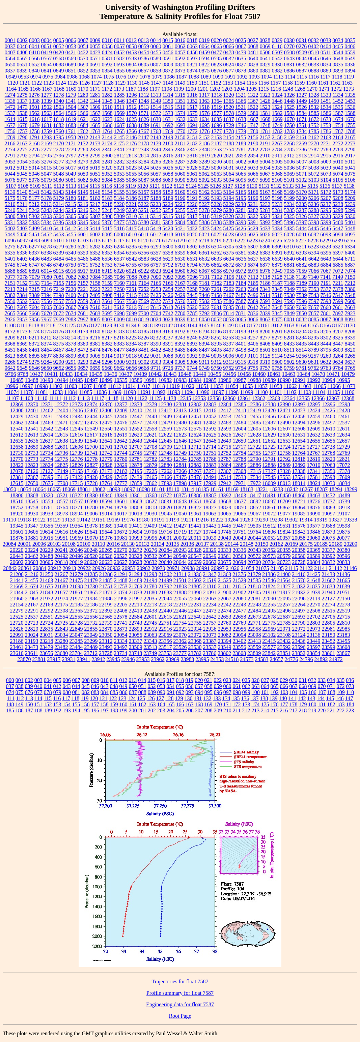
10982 (165, 380)
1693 (180, 125)
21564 (284, 580)
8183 (119, 331)
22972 (299, 629)
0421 (70, 52)
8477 (119, 350)
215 (274, 710)
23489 (91, 647)
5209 (350, 198)
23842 (269, 653)
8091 (350, 319)
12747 (150, 453)
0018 (192, 40)
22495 (269, 611)
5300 (10, 216)
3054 (22, 162)
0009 (95, 40)
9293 (83, 362)
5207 (326, 198)
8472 (83, 350)
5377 (119, 222)
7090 (155, 277)
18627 (150, 501)
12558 (150, 428)
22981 (328, 629)
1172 (107, 89)
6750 (70, 265)
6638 (265, 259)
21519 (210, 580)
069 (312, 686)
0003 (34, 40)
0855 (119, 70)
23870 (24, 659)
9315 (240, 362)
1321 (241, 95)
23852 (298, 653)
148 (10, 704)
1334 (338, 95)
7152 (22, 283)
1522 (252, 107)
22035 (150, 598)
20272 (135, 550)
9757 (264, 368)
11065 (319, 386)
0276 (301, 46)
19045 (165, 513)
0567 (46, 58)
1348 (143, 101)
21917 (284, 592)
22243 (239, 604)
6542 (131, 259)
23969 (172, 659)
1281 (95, 95)
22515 (328, 611)
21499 (165, 580)
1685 (95, 125)
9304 (168, 362)
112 (20, 698)
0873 (180, 70)
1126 (84, 83)
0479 (241, 52)
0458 (192, 52)
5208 (338, 198)
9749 (204, 368)
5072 (313, 174)
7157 (83, 283)
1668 (265, 119)
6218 (203, 240)
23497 (121, 647)
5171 (313, 192)
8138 (143, 325)
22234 (210, 604)
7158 (95, 283)
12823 (31, 465)
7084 (95, 277)
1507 (83, 107)
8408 (265, 344)
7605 (46, 307)
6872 (228, 265)
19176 (128, 520)
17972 (254, 483)
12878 (135, 465)
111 (11, 698)
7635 (228, 307)
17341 (314, 471)
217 (293, 710)
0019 (204, 40)
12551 (121, 428)
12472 (76, 422)
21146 (350, 568)
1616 (34, 119)
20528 (135, 556)
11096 (202, 392)
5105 (338, 180)
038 (20, 686)
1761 (70, 131)
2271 (326, 143)
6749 (58, 265)
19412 (165, 526)
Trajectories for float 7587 (180, 981)
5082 (83, 180)
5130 (252, 186)
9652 (58, 368)
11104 (319, 392)
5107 (10, 186)
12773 (31, 459)
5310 (131, 216)
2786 (301, 149)
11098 (232, 392)
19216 (202, 520)
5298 (338, 210)
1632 (180, 119)
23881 (39, 659)
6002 (95, 234)
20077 (343, 538)
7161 (131, 283)
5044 (10, 174)
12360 (229, 398)
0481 (253, 52)
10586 (135, 380)
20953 (129, 568)
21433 (328, 574)
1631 (168, 119)
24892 (321, 659)
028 (274, 680)
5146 (95, 192)
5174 (350, 192)
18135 (202, 489)
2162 (313, 137)
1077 (133, 77)
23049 (91, 635)
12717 (239, 447)
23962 (158, 659)
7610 (95, 307)
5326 (301, 216)
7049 (277, 271)
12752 (224, 453)
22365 (76, 611)
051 (142, 686)
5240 (10, 210)
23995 (202, 659)
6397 (338, 253)
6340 (70, 253)
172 (237, 704)
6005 (107, 234)
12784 (180, 459)
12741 (91, 453)
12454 (239, 416)
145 (330, 698)
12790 (254, 459)
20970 (158, 568)
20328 (195, 550)
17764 (106, 483)
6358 (168, 253)
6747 (34, 265)
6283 (107, 246)
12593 (224, 428)
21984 (91, 598)
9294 (95, 362)
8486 (192, 350)
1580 (253, 113)
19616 (61, 532)
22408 (121, 611)
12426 (328, 410)
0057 (119, 46)
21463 (46, 580)
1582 (277, 113)
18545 (31, 501)
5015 (46, 168)
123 (122, 698)
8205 (313, 331)
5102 (301, 180)
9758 (277, 368)
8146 (216, 325)
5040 (338, 168)
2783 (265, 149)
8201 (277, 331)
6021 (204, 234)
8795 (325, 350)
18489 (343, 495)
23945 (113, 659)
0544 (337, 52)
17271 (210, 471)
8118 (34, 325)
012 (123, 680)
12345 (184, 398)
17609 (343, 477)
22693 (299, 617)
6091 (301, 234)
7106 (228, 277)
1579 (241, 113)
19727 (195, 532)
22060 (195, 598)
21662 (328, 580)
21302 (165, 574)
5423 (204, 228)
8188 (155, 331)
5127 (227, 186)
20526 (106, 556)
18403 (239, 495)
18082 (98, 489)
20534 (165, 556)
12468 (46, 422)
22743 (135, 623)
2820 (216, 155)
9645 (22, 368)
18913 (343, 507)
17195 (135, 471)
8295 (313, 337)
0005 (58, 40)
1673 (326, 119)
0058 (131, 46)
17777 (121, 483)
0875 (204, 70)
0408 (22, 52)
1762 (83, 131)
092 (180, 692)
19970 (91, 538)
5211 (22, 204)
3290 (216, 162)
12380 (165, 404)
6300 (168, 246)
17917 (195, 483)
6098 (34, 240)
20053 (269, 538)
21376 (239, 574)
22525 (17, 617)
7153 (34, 283)
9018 (131, 356)
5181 (83, 198)
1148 (168, 83)
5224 (167, 204)
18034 (343, 483)
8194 (204, 331)
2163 (326, 137)
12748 (165, 453)
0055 (95, 46)
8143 (179, 325)
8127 (94, 325)
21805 (195, 586)
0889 (326, 70)
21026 (233, 568)
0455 (155, 52)
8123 (58, 325)
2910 (265, 155)
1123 (48, 83)
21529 (239, 580)
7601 (10, 307)
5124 (191, 186)
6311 (301, 246)
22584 (135, 617)
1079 (157, 77)
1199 (178, 89)
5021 (119, 168)
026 (255, 680)
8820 (349, 350)
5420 (167, 228)
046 (95, 686)
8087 (326, 319)
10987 (239, 380)
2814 (143, 155)
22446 (180, 611)
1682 (58, 125)
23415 (269, 641)
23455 (343, 641)
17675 (46, 483)
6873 (241, 265)
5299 (350, 210)
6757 (155, 265)
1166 (35, 89)
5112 (59, 186)
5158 (155, 192)
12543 (61, 428)
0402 (313, 46)
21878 (135, 592)
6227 (301, 240)
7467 (228, 295)
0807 (155, 64)
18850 (239, 507)
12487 (269, 422)
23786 (209, 653)
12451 (195, 416)
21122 (306, 568)
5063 (216, 174)
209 (218, 710)
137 (255, 698)
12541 (31, 428)
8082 (301, 319)
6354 (119, 253)
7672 (58, 313)
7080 (46, 277)
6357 (155, 253)
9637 (349, 362)
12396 (328, 404)
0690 (83, 64)
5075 (350, 174)
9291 (70, 362)
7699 (131, 313)
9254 (289, 356)
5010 (338, 162)
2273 (350, 143)
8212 (46, 337)
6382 (253, 253)
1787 (338, 131)
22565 (106, 617)
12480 (180, 422)
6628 (155, 259)
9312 (216, 362)
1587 (338, 113)
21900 (224, 592)
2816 (168, 155)
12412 (165, 410)
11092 (158, 392)
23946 (128, 659)
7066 (313, 271)
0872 (168, 70)
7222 (95, 289)
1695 (204, 125)
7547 (338, 295)
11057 (260, 386)
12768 (328, 453)
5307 (95, 216)
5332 (22, 222)
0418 (34, 52)
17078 (17, 471)
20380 (343, 550)
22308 (61, 611)
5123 (179, 186)
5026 (168, 168)
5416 (119, 228)
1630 (155, 119)
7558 (70, 301)
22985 (343, 629)
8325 (337, 337)
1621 (83, 119)
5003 (253, 162)
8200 (265, 331)
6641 (301, 259)
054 (171, 686)
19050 (180, 513)
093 (190, 692)
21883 (165, 592)
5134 (300, 186)
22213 (150, 604)
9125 (265, 356)
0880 (253, 70)
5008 (313, 162)
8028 (168, 319)
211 (237, 710)
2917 (349, 155)
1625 (131, 119)
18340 (106, 495)
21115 (291, 568)
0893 (338, 70)
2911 (277, 155)
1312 (143, 95)
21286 (106, 574)
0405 (337, 46)
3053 (10, 162)
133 (217, 698)
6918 (95, 271)
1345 (107, 101)
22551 (46, 617)
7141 (325, 277)
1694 (192, 125)
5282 (253, 210)
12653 (284, 441)
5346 (95, 222)
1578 (228, 113)
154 (67, 704)
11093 (173, 392)
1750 (289, 125)
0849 (58, 70)
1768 (155, 131)
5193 (216, 198)
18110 (172, 489)
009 (95, 680)
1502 (46, 107)
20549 (210, 556)
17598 (328, 477)
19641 (91, 532)
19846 (314, 532)
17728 (91, 483)
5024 (143, 168)
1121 (25, 83)
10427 (36, 374)
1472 (10, 107)
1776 (204, 131)
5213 (46, 204)
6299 (155, 246)
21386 (269, 574)
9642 (10, 368)
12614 (46, 435)
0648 (338, 58)
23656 (46, 653)
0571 (95, 58)
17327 (269, 471)
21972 (46, 598)
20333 (224, 550)
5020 (107, 168)
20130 (128, 544)
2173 (95, 143)
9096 (228, 356)
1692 (168, 125)
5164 (228, 192)
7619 (179, 307)
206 (190, 710)
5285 (289, 210)
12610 (328, 428)
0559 (349, 52)
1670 (289, 119)
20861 (25, 568)
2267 (277, 143)
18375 (180, 495)
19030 (150, 513)
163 (152, 704)
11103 (304, 392)
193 (67, 710)
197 (105, 710)
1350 (168, 101)
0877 (228, 70)
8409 (277, 344)
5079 (46, 180)
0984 (60, 77)
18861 (269, 507)
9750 (216, 368)
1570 (131, 113)
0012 (131, 40)
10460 (259, 374)
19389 (106, 526)
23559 (254, 647)
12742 (106, 453)
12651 (254, 441)
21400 (283, 574)
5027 (180, 168)
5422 (192, 228)
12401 (31, 410)
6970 (228, 271)
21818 (254, 586)
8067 (265, 319)
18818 (150, 507)
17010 (314, 465)
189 (48, 710)
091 (171, 692)
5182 (95, 198)
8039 (180, 319)
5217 (94, 204)
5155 (119, 192)
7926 (10, 319)
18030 (328, 483)
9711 (155, 368)
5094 (228, 180)
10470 (318, 374)
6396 (326, 253)
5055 (131, 174)
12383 (210, 404)
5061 (192, 174)
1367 (253, 101)
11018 (158, 386)
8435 (301, 344)
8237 (167, 337)
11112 (69, 398)
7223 (107, 289)
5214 (58, 204)
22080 (239, 598)
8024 (155, 319)
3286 (168, 162)
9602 (289, 362)
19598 (343, 526)
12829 (121, 465)
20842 (10, 568)
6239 (337, 240)
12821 (343, 459)
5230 (240, 204)
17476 (195, 477)
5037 (301, 168)
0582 (119, 58)
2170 (58, 143)
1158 (287, 83)
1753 (326, 125)
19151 (98, 520)
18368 (150, 495)
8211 (34, 337)
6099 (46, 240)
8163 (289, 325)
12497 (328, 422)
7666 (22, 313)
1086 (169, 77)
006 (67, 680)
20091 (24, 544)
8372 (34, 344)
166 (180, 704)
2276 (34, 149)
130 (189, 698)
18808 (135, 507)
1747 (253, 125)
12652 (269, 441)
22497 (299, 611)
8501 (265, 350)
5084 (107, 180)
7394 (46, 295)
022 (218, 680)
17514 (224, 477)
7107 (241, 277)
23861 (328, 653)
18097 (128, 489)
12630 (284, 435)
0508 (289, 52)
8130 (119, 325)
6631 (192, 259)
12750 (195, 453)
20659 (195, 562)
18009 (269, 483)
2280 (83, 149)
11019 (172, 386)
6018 (167, 234)
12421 (283, 410)
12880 (165, 465)
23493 (106, 647)
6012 (155, 234)
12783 (165, 459)
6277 (34, 246)
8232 (155, 337)
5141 (34, 192)
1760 (58, 131)
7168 (192, 283)
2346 (180, 149)
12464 (31, 422)
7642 (252, 307)
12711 (180, 447)
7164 (143, 283)
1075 (108, 77)
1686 (107, 125)
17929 (210, 483)
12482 (210, 422)
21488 (121, 580)
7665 (10, 313)
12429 (17, 416)
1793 (46, 137)
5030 (216, 168)
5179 (58, 198)
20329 (210, 550)
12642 (121, 441)
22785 (284, 623)
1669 (277, 119)
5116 (107, 186)
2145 (119, 137)
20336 (239, 550)
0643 (289, 58)
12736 (61, 453)
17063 (328, 465)
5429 (252, 228)
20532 (150, 556)
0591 (168, 58)
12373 (76, 404)
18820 (165, 507)
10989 (269, 380)
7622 (204, 307)
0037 (10, 46)
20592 (328, 556)
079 (57, 692)
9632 (325, 362)
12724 (283, 447)
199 (123, 710)
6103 (83, 240)
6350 (83, 253)
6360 (192, 253)
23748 (135, 653)
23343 (150, 641)
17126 (31, 471)
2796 (58, 155)
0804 (131, 64)
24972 (336, 659)
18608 (135, 501)
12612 (17, 435)
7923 (350, 313)
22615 (165, 617)
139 (274, 698)
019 (189, 680)
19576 (299, 526)
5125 (203, 186)
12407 (91, 410)
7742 (168, 313)
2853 (241, 155)
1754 (338, 125)
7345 (277, 289)
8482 (155, 350)
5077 (22, 180)
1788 (350, 131)
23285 (76, 641)
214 (265, 710)
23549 (224, 647)
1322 (253, 95)
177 (284, 704)
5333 (34, 222)
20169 (291, 544)
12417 (224, 410)
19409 (150, 526)
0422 (83, 52)
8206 (326, 331)
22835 (46, 629)
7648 (277, 307)
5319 (216, 216)
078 (48, 692)
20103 (54, 544)
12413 (180, 410)
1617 (46, 119)
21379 (254, 574)
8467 (58, 350)
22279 (17, 611)
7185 (253, 283)
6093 (325, 234)
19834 (284, 532)
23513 (150, 647)
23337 (135, 641)
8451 (10, 350)
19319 (321, 520)
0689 (70, 64)
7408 (107, 295)
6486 (83, 259)
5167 (265, 192)
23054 (121, 635)
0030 (289, 40)
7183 (228, 283)
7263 (241, 289)
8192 (180, 331)
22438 (150, 611)
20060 (313, 538)
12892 (299, 465)
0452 (119, 52)
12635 (17, 441)
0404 (325, 46)
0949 (11, 77)
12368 (347, 398)
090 (161, 692)
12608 (299, 428)
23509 (135, 647)
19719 (180, 532)
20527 (121, 556)
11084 (70, 392)
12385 (239, 404)
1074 (96, 77)
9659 (95, 368)
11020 (187, 386)
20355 (284, 550)
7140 (313, 277)
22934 (195, 629)
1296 (131, 95)
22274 (328, 604)
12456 (269, 416)
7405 (95, 295)
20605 (46, 562)
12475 (106, 422)
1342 (83, 101)
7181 (204, 283)
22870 (106, 629)
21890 (195, 592)
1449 (301, 101)
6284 (119, 246)
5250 (131, 210)
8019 (143, 319)
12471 (61, 422)
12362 (258, 398)
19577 (314, 526)
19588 (328, 526)
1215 (263, 89)
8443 (313, 344)
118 (75, 698)
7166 (168, 283)
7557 (58, 301)
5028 (192, 168)
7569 (143, 301)
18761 (46, 507)
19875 (343, 532)
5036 (289, 168)
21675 (46, 586)
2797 (70, 155)
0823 (216, 64)
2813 (131, 155)
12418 (239, 410)
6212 (191, 240)
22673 (254, 617)
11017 (143, 386)
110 (350, 692)
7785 (192, 313)
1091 (230, 77)
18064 (39, 489)
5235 (301, 204)
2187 (216, 143)
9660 (107, 368)
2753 (216, 149)
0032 (313, 40)
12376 (106, 404)
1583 (289, 113)
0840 (34, 70)
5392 (265, 222)
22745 (150, 623)
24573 (247, 659)
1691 (155, 125)
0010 (107, 40)
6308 (265, 246)
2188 (228, 143)
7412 (119, 295)
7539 (301, 295)
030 (293, 680)
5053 (119, 174)
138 (264, 698)
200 (133, 710)
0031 (301, 40)
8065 (241, 319)
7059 (301, 271)
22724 (46, 623)
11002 (55, 386)
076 (29, 692)
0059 (143, 46)
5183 (107, 198)
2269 (301, 143)
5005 (277, 162)
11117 (97, 398)
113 (29, 698)
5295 (326, 210)
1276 (34, 95)
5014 (34, 168)
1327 (301, 95)
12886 (254, 465)
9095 (216, 356)
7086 (119, 277)
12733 (31, 453)
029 (284, 680)
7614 (143, 307)
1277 (46, 95)
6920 (119, 271)
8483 (168, 350)
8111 (22, 325)
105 (303, 692)
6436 (34, 259)
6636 (241, 259)
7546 (326, 295)
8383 (119, 344)
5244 (58, 210)
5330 (349, 216)
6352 (95, 253)
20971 (173, 568)
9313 (228, 362)
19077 (284, 513)
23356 (165, 641)
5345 (83, 222)
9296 (107, 362)
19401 (135, 526)
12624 (195, 435)
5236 (313, 204)
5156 (131, 192)
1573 (168, 113)
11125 (155, 398)
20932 (114, 568)
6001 (83, 234)
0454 (143, 52)
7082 (70, 277)
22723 (31, 623)
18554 (46, 501)
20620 (91, 562)
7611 (107, 307)
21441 (17, 580)
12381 (180, 404)
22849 (76, 629)
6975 (253, 271)
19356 (46, 526)
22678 (269, 617)
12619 (121, 435)
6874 (253, 265)
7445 (192, 295)
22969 (269, 629)
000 (10, 680)
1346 (119, 101)
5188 (155, 198)
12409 (121, 410)
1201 (202, 89)
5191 (192, 198)
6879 (277, 265)
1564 (58, 113)
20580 (299, 556)
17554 (299, 477)
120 (94, 698)
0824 (228, 64)
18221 (261, 489)
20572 (254, 556)
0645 (313, 58)
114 (38, 698)
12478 (150, 422)
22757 (210, 623)
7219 (58, 289)
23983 (187, 659)
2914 (313, 155)
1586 (326, 113)
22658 (239, 617)
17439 (135, 477)
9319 (264, 362)
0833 (313, 64)
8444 (326, 344)
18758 (31, 507)
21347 (209, 574)
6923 (155, 271)
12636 (31, 441)
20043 (239, 538)
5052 (107, 174)
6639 (277, 259)
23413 (254, 641)
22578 (121, 617)
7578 (192, 301)
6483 (46, 259)
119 (84, 698)
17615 (17, 483)
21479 (91, 580)
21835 (313, 586)
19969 (76, 538)
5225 (179, 204)
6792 (168, 265)
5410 (46, 228)
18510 (17, 501)
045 (86, 686)
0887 (301, 70)
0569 (70, 58)
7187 (277, 283)
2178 (143, 143)
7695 (107, 313)
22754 (180, 623)
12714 (209, 447)
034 (331, 680)
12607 (284, 428)
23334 (121, 641)
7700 (143, 313)
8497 (228, 350)
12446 (121, 416)
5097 (253, 180)
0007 (83, 40)
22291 (31, 611)
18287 (321, 489)
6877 (265, 265)
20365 (314, 550)
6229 (325, 240)
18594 (106, 501)
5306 (83, 216)
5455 (70, 234)
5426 (240, 228)
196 (95, 710)
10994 (328, 380)
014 (142, 680)
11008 (99, 386)
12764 (299, 453)
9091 (180, 356)
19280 (246, 520)
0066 (228, 46)
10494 (61, 380)
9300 (119, 362)
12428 (343, 410)
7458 (216, 295)
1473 (22, 107)
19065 (224, 513)
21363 (224, 574)
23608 (343, 647)
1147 (156, 83)
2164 (338, 137)
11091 (143, 392)
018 (180, 680)
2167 (22, 143)
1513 (143, 107)
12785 (195, 459)
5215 (70, 204)
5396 (289, 222)
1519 (216, 107)
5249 (119, 210)
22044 (165, 598)
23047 (76, 635)
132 (207, 698)
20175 (306, 544)
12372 (61, 404)
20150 (261, 544)
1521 (240, 107)
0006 (70, 40)
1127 (96, 83)
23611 (31, 653)
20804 (314, 562)
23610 (17, 653)
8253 (228, 337)
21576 (299, 580)
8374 (46, 344)
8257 (252, 337)
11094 (188, 392)
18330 (91, 495)
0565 (22, 58)
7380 (350, 289)
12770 (17, 459)
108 (331, 692)
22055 (180, 598)
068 (303, 686)
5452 (46, 234)
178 (293, 704)
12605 (254, 428)
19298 (276, 520)
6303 (204, 246)
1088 (193, 77)
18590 (91, 501)
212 (246, 710)
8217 (107, 337)
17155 (76, 471)
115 (48, 698)
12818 (299, 459)
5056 (143, 174)
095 (208, 692)
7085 (107, 277)
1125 (72, 83)
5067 (265, 174)
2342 (131, 149)
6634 (228, 259)
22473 (210, 611)
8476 (107, 350)
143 (311, 698)
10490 (46, 380)
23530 (195, 647)
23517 (165, 647)
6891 (34, 271)
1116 (313, 77)
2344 (155, 149)
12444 (91, 416)
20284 (165, 550)
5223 (155, 204)
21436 (343, 574)
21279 (76, 574)
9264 (338, 356)
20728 (299, 562)
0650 (10, 64)
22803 (314, 623)
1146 (144, 83)
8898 (58, 356)
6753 (107, 265)
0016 (179, 40)
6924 (168, 271)
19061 (195, 513)
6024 (240, 234)
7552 (22, 301)
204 (171, 710)
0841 (46, 70)
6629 (168, 259)
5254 (168, 210)
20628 (135, 562)
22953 (224, 629)
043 (67, 686)
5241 (22, 210)
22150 (343, 598)
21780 (150, 586)
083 (95, 692)
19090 (314, 513)
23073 (210, 635)
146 (340, 698)
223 (350, 710)
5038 (313, 168)
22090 (269, 598)
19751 (239, 532)
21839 (343, 586)
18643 (180, 501)
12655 (314, 441)
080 (67, 692)
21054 (247, 568)
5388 (216, 222)
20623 (106, 562)
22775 (269, 623)
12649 (224, 441)
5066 (253, 174)
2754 (228, 149)
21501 (180, 580)
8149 (228, 325)
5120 (142, 186)
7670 (46, 313)
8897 (46, 356)
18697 (269, 501)
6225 (276, 240)
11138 (169, 398)
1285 (119, 95)
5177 (34, 198)
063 (256, 686)
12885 (239, 465)
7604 (34, 307)
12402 (46, 410)
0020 (216, 40)
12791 (269, 459)
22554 (61, 617)
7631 (216, 307)
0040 (22, 46)
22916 (165, 629)
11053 (216, 386)
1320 (228, 95)
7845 (277, 313)
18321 (61, 495)
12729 (343, 447)
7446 (204, 295)
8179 (83, 331)
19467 (239, 526)
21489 (135, 580)
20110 (98, 544)
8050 (204, 319)
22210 (135, 604)
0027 (252, 40)
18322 (76, 495)
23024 (31, 635)
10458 (244, 374)
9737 (179, 368)
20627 (121, 562)
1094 (266, 77)
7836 (253, 313)
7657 (313, 307)
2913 (301, 155)
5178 (46, 198)
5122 (167, 186)
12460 (328, 416)
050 (133, 686)
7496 (253, 295)
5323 (264, 216)
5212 (34, 204)
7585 (216, 301)
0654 (46, 64)
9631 (313, 362)
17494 (210, 477)
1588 (350, 113)
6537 (119, 259)
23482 (61, 647)
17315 (254, 471)
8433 (289, 344)
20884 (40, 568)
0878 (241, 70)
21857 (61, 592)
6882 (301, 265)
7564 (107, 301)
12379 (150, 404)
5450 (22, 234)
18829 (224, 507)
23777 (180, 653)
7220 (70, 289)
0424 (107, 52)
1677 (10, 125)
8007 (107, 319)
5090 (180, 180)
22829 (31, 629)
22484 (254, 611)
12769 (343, 453)
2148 (155, 137)
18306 (17, 495)
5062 (204, 174)
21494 (150, 580)
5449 (10, 234)
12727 (313, 447)
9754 (240, 368)
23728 (105, 653)
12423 (298, 410)
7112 (253, 277)
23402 (239, 641)
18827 (210, 507)
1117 (325, 77)
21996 (121, 598)
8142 (167, 325)
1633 (192, 119)
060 (227, 686)
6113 (95, 240)
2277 (46, 149)
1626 (143, 119)
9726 (167, 368)
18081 (83, 489)
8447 (338, 344)
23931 (69, 659)
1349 (155, 101)
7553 (34, 301)
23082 (224, 635)
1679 (34, 125)
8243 (179, 337)
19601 (17, 532)
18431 (269, 495)
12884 (224, 465)
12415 (194, 410)
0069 (265, 46)
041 (48, 686)
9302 (143, 362)
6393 (301, 253)
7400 (70, 295)
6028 (289, 234)
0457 (180, 52)
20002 (180, 538)
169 (208, 704)
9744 (192, 368)
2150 (180, 137)
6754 (119, 265)
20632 (150, 562)
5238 (337, 204)
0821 (192, 64)
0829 (265, 64)
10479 (348, 374)
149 (20, 704)
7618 (167, 307)
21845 (31, 592)
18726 (314, 501)
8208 (350, 331)
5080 (58, 180)
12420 (269, 410)
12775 (61, 459)
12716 (224, 447)
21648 (314, 580)
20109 (83, 544)
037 (10, 686)
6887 (350, 265)
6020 (192, 234)
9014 (107, 356)
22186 (91, 604)
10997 (26, 386)
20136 (187, 544)
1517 (192, 107)
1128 (108, 83)
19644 (106, 532)
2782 (253, 149)
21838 (328, 586)
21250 (46, 574)
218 (303, 710)
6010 (131, 234)
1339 (46, 101)
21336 (194, 574)
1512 (131, 107)
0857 (143, 70)
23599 (328, 647)
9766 (10, 374)
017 (170, 680)
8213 (58, 337)
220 (321, 710)
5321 (240, 216)
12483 (224, 422)
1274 (10, 95)
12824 (46, 465)
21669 (17, 586)
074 (10, 692)
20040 (224, 538)
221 (331, 710)
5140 (22, 192)
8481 (143, 350)
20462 (31, 556)
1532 (313, 107)
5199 (289, 198)
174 (256, 704)
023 (227, 680)
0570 (83, 58)
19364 (76, 526)
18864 (299, 507)
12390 (284, 404)
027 (265, 680)
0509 (301, 52)
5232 (264, 204)
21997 (135, 598)
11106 (347, 392)
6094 (337, 234)
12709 (165, 447)
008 (86, 680)
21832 (298, 586)
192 (57, 710)
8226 (143, 337)
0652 (34, 64)
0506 (265, 52)
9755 (252, 368)
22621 (180, 617)
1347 (131, 101)
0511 (326, 52)
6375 (228, 253)
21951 (343, 592)
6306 (241, 246)
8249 (204, 337)
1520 (228, 107)
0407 (10, 52)
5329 (337, 216)
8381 (95, 344)
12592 (210, 428)
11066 (333, 386)
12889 (284, 465)
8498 (241, 350)
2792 (22, 155)
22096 (299, 598)
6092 (313, 234)
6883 (313, 265)
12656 (328, 441)
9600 (277, 362)
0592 (180, 58)
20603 (31, 562)
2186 (204, 143)
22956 (239, 629)
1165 (23, 89)
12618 (106, 435)
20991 (203, 568)
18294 (335, 489)
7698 (119, 313)
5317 (192, 216)
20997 (218, 568)
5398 (313, 222)
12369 (17, 404)
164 (161, 704)
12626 (224, 435)
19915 (46, 538)
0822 (204, 64)
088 (142, 692)
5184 (119, 198)
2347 (192, 149)
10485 (17, 380)
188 (38, 710)
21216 (31, 574)
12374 (91, 404)
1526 (301, 107)
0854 (107, 70)
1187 (131, 89)
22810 (343, 623)
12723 (269, 447)
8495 (216, 350)
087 (133, 692)
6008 (119, 234)
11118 (112, 398)
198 (114, 710)
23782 (194, 653)
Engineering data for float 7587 (180, 1004)
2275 (22, 149)
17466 (165, 477)
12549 (91, 428)
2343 (143, 149)
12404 (61, 410)
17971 (239, 483)
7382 (10, 295)
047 (105, 686)
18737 (328, 501)
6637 (253, 259)
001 (20, 680)
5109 (35, 186)
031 (303, 680)
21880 (150, 592)
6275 (10, 246)
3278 (70, 162)
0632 (228, 58)
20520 (91, 556)
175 (265, 704)
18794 (106, 507)
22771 (254, 623)
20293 (180, 550)
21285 (91, 574)
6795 (204, 265)
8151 (240, 325)
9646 (34, 368)
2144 (107, 137)
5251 (143, 210)
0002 (22, 40)
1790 (22, 137)
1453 (350, 101)
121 (104, 698)
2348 (204, 149)
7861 (326, 313)
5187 (143, 198)
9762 (313, 368)
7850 (301, 313)
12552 (135, 428)
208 (208, 710)
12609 (314, 428)
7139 (301, 277)
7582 (204, 301)
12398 (343, 404)
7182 (216, 283)
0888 (313, 70)
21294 (135, 574)
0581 (107, 58)
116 (57, 698)
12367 (332, 398)
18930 (31, 513)
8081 (289, 319)
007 (76, 680)
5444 (301, 228)
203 (161, 710)
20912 (54, 568)
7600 (350, 301)
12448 (150, 416)
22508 (314, 611)
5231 (252, 204)
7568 (131, 301)
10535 (121, 380)
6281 (83, 246)
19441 (195, 526)
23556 (239, 647)
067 (293, 686)
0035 (349, 40)
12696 (76, 447)
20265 (106, 550)
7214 (22, 289)
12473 (91, 422)
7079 (34, 277)
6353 (107, 253)
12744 (121, 453)
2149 (168, 137)
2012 (83, 137)
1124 (60, 83)
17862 (150, 483)
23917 (54, 659)
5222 (143, 204)
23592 (284, 647)
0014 (155, 40)
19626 (76, 532)
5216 (82, 204)
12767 (314, 453)
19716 (165, 532)
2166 (10, 143)
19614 (46, 532)
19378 (91, 526)
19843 (299, 532)
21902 (239, 592)
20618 (61, 562)
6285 (131, 246)
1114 (290, 77)
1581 (265, 113)
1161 (323, 83)
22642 (210, 617)
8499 (253, 350)
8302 (325, 337)
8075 (277, 319)
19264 (232, 520)
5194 (228, 198)
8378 (70, 344)
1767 (143, 131)
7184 (241, 283)
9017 (119, 356)
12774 (46, 459)
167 (190, 704)
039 (29, 686)
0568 (58, 58)
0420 (58, 52)
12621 (150, 435)
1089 (205, 77)
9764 (337, 368)
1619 (70, 119)
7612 (119, 307)
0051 (46, 46)
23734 (120, 653)
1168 (59, 89)
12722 (254, 447)
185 (10, 710)
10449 (199, 374)
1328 (313, 95)
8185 (143, 331)
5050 (83, 174)
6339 (58, 253)
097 (227, 692)
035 (340, 680)
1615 (22, 119)
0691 (95, 64)
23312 (106, 641)
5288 (313, 210)
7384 (22, 295)
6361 (204, 253)
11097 (217, 392)
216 (284, 710)
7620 (192, 307)
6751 (83, 265)
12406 (76, 410)
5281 (241, 210)
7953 (22, 319)
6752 (95, 265)
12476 (121, 422)
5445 (313, 228)
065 (275, 686)
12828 (106, 465)
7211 (338, 283)
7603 (22, 307)
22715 (343, 617)
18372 (165, 495)
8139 (155, 325)
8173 (22, 331)
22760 (224, 623)
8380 (83, 344)
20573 (269, 556)
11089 (114, 392)
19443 (210, 526)
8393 (192, 344)
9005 (95, 356)
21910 (269, 592)
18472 (328, 495)
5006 (289, 162)
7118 (265, 277)
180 (312, 704)
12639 (76, 441)
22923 (180, 629)
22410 (135, 611)
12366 (318, 398)
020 (199, 680)
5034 (265, 168)
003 (38, 680)
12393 (299, 404)
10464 (303, 374)
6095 (349, 234)
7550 (10, 301)
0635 (241, 58)
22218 (165, 604)
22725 (61, 623)
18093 (113, 489)
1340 (58, 101)
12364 (288, 398)
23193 (31, 641)
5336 (58, 222)
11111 (55, 398)
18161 (217, 489)
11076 (26, 392)
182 (331, 704)
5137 (337, 186)
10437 (125, 374)
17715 (76, 483)
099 (246, 692)
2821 (228, 155)
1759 (46, 131)
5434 (277, 228)
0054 (83, 46)
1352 (192, 101)
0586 (143, 58)
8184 (131, 331)
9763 (325, 368)
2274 (10, 149)
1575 (192, 113)
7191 (326, 283)
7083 (83, 277)
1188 (142, 89)
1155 (251, 83)
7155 (58, 283)
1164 (11, 89)
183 (341, 704)
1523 (264, 107)
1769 (168, 131)
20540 (180, 556)
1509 (95, 107)
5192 (204, 198)
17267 (195, 471)
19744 (210, 532)
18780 (91, 507)
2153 (216, 137)
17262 (165, 471)
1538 (22, 113)
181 (322, 704)
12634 (343, 435)
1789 (10, 137)
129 (179, 698)
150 (29, 704)
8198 (241, 331)
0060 (155, 46)
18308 (31, 495)
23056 (135, 635)
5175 (10, 198)
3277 (58, 162)
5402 (10, 228)
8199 (253, 331)
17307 (224, 471)
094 (199, 692)
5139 (10, 192)
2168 (34, 143)
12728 (328, 447)
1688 (131, 125)
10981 (150, 380)
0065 (216, 46)
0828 (253, 64)
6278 (46, 246)
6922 (143, 271)
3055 (34, 162)
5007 (301, 162)
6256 (349, 240)
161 (133, 704)
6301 (180, 246)
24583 (262, 659)
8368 (10, 344)
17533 (239, 477)
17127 (46, 471)
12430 (31, 416)
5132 (276, 186)
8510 (277, 350)
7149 (337, 277)
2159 (289, 137)
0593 (192, 58)
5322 (252, 216)
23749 (150, 653)
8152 (252, 325)
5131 (264, 186)
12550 (106, 428)
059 (218, 686)
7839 (265, 313)
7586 (228, 301)
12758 (284, 453)
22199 (106, 604)
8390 (155, 344)
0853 (95, 70)
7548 (350, 295)
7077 (10, 277)
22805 (328, 623)
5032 (241, 168)
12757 (269, 453)
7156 (70, 283)
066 (284, 686)
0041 (34, 46)
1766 (131, 131)
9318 (252, 362)
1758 (34, 131)
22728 (76, 623)
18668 (224, 501)
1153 (227, 83)
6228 (313, 240)
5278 (204, 210)
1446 (277, 101)
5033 (253, 168)
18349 (121, 495)
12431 (46, 416)
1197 (154, 89)
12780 (121, 459)
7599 (338, 301)
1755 (350, 125)
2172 (83, 143)
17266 (180, 471)
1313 (155, 95)
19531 (284, 526)
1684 (83, 125)
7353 (313, 289)
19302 (291, 520)
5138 (349, 186)
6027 (277, 234)
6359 (180, 253)
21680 (61, 586)
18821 (180, 507)
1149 (180, 83)
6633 (216, 259)
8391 (168, 344)
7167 (180, 283)
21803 (180, 586)
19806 (269, 532)
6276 (22, 246)
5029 (204, 168)
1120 (12, 83)
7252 (143, 289)
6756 (143, 265)
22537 (31, 617)
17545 (269, 477)
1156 (263, 83)
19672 (121, 532)
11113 (83, 398)
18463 (314, 495)
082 (86, 692)
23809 (254, 653)
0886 (289, 70)
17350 (328, 471)
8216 (94, 337)
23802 (224, 653)
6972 (241, 271)
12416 (209, 410)
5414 (94, 228)
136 (245, 698)
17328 (284, 471)
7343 (265, 289)
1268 (300, 89)
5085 (119, 180)
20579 (284, 556)
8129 (107, 325)
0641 (265, 58)
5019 (95, 168)
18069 (69, 489)
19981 (121, 538)
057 (199, 686)
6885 (338, 265)
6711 (350, 259)
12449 (165, 416)
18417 (254, 495)
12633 (328, 435)
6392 (289, 253)
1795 (58, 137)
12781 (135, 459)
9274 (22, 362)
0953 (23, 77)
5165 (241, 192)
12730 (17, 453)
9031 (155, 356)
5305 (70, 216)
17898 (180, 483)
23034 (61, 635)
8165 (313, 325)
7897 (338, 313)
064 (265, 686)
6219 (216, 240)
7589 (253, 301)
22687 (284, 617)
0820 (180, 64)
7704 (155, 313)
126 (151, 698)
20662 (210, 562)
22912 (150, 629)
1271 (324, 89)
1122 (36, 83)
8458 (22, 350)
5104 (326, 180)
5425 (228, 228)
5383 (168, 222)
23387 (210, 641)
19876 (17, 538)
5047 (46, 174)
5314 (155, 216)
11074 (12, 392)
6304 (216, 246)
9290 (58, 362)
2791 (10, 155)
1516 (179, 107)
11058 (275, 386)
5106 (350, 180)
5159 (168, 192)
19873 (328, 532)
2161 (301, 137)
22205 (121, 604)
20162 (276, 544)
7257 (180, 289)
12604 (239, 428)
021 (208, 680)
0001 (10, 40)
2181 (180, 143)
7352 (301, 289)
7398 (58, 295)
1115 (302, 77)
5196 (253, 198)
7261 (216, 289)
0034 (337, 40)
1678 (22, 125)
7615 (155, 307)
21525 (224, 580)
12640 (91, 441)
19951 (61, 538)
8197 (228, 331)
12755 (254, 453)
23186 (17, 641)
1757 (22, 131)
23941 (83, 659)
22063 (210, 598)
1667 (253, 119)
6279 (58, 246)
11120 (126, 398)
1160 (311, 83)
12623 (180, 435)
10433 (66, 374)
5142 (46, 192)
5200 (301, 198)
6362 (216, 253)
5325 (289, 216)
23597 (314, 647)
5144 (70, 192)
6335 (10, 253)
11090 (129, 392)
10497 (91, 380)
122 (113, 698)
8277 (264, 337)
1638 (241, 119)
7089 (143, 277)
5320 (228, 216)
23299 (91, 641)
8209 (10, 337)
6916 (70, 271)
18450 (284, 495)
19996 (150, 538)
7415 (131, 295)
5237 (325, 204)
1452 (338, 101)
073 (350, 686)
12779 (106, 459)
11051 (202, 386)
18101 (158, 489)
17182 (121, 471)
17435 (121, 477)
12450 (180, 416)
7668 (34, 313)
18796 (121, 507)
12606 (269, 428)
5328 (325, 216)
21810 (210, 586)
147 (349, 698)
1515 (167, 107)
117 (66, 698)
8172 (10, 331)
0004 (46, 40)
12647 (195, 441)
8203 (289, 331)
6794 (192, 265)
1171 (95, 89)
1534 (325, 107)
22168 (46, 604)
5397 (301, 222)
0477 (216, 52)
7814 (228, 313)
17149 (61, 471)
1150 (192, 83)
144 (321, 698)
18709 (284, 501)
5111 (47, 186)
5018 (83, 168)
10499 (106, 380)
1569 (119, 113)
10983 (180, 380)
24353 (217, 659)
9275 (34, 362)
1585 (313, 113)
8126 (82, 325)
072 (341, 686)
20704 (269, 562)
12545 (76, 428)
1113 (278, 77)
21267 (61, 574)
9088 (168, 356)
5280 (228, 210)
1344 (95, 101)
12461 (343, 416)
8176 (58, 331)
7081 (58, 277)
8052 (216, 319)
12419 (254, 410)
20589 (314, 556)
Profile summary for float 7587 (180, 993)
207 (199, 710)
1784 (301, 131)
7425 (155, 295)
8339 (349, 337)
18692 (254, 501)
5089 (168, 180)
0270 (289, 46)
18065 (54, 489)
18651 (195, 501)
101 (265, 692)
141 (292, 698)
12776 (76, 459)
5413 (82, 228)
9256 (301, 356)
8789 (313, 350)
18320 (46, 495)
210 (227, 710)
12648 (210, 441)
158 (105, 704)
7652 (301, 307)
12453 (224, 416)
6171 (155, 240)
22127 (328, 598)
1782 (277, 131)
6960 (180, 271)
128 (170, 698)
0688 (58, 64)
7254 (168, 289)
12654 (299, 441)
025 (246, 680)
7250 (119, 289)
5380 (143, 222)
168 (199, 704)
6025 (252, 234)
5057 (155, 174)
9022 (143, 356)
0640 (253, 58)
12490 (284, 422)
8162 (277, 325)
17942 (224, 483)
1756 (10, 131)
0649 (350, 58)
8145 (204, 325)
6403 (22, 259)
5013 (22, 168)
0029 (277, 40)
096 (218, 692)
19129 (53, 520)
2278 (58, 149)
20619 (76, 562)
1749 (277, 125)
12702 (121, 447)
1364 (216, 101)
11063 (304, 386)
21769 (135, 586)
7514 (265, 295)
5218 (107, 204)
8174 (34, 331)
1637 (228, 119)
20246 (76, 550)
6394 (313, 253)
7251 (131, 289)
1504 (70, 107)
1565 (70, 113)
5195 (241, 198)
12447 (135, 416)
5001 (228, 162)
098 (237, 692)
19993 (135, 538)
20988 (188, 568)
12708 (150, 447)
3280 (95, 162)
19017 (121, 513)
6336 (22, 253)
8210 (22, 337)
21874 (121, 592)
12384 (224, 404)
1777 (216, 131)
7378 (338, 289)
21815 (239, 586)
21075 (262, 568)
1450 (313, 101)
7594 (277, 301)
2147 (143, 137)
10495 (76, 380)
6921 (131, 271)
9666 (131, 368)
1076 (120, 77)
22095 (284, 598)
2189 (241, 143)
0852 (83, 70)
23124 (299, 635)
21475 (76, 580)
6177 (167, 240)
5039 (326, 168)
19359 (61, 526)
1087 (181, 77)
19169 (113, 520)
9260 (326, 356)
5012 (10, 168)
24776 (291, 659)
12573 (180, 428)
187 (29, 710)
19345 (17, 526)
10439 (140, 374)
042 (57, 686)
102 (275, 692)
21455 (31, 580)
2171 (70, 143)
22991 (17, 635)
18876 (314, 507)
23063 (150, 635)
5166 (253, 192)
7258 (192, 289)
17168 (91, 471)
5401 (350, 222)
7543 (313, 295)
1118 (337, 77)
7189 (301, 283)
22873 (121, 629)
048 (114, 686)
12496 (314, 422)
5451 (34, 234)
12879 (150, 465)
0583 (131, 58)
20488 (46, 556)
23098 (254, 635)
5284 (277, 210)
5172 (326, 192)
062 (246, 686)
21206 (17, 574)
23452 (328, 641)
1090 (218, 77)
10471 (333, 374)
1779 (241, 131)
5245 (70, 210)
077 (38, 692)
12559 (165, 428)
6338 (46, 253)
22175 (61, 604)
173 (246, 704)
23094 (239, 635)
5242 (34, 210)
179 (303, 704)
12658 (17, 447)
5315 (167, 216)
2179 (155, 143)
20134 (157, 544)
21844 (17, 592)
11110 (40, 398)
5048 (58, 174)
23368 (195, 641)
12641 (106, 441)
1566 (83, 113)
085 (114, 692)
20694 (239, 562)
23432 (284, 641)
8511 (289, 350)
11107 (12, 398)
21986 (106, 598)
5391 (253, 222)
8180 (95, 331)
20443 (17, 556)
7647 (264, 307)
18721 (299, 501)
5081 (70, 180)
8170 (349, 325)
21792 (165, 586)
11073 (348, 386)
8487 (204, 350)
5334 (46, 222)
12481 (195, 422)
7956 (34, 319)
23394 (224, 641)
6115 (107, 240)
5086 (131, 180)
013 (133, 680)
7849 (289, 313)
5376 (107, 222)
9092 (192, 356)
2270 (313, 143)
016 (161, 680)
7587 (241, 301)
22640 (195, 617)
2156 (253, 137)
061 (237, 686)
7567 (119, 301)
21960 (17, 598)
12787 (224, 459)
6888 (10, 271)
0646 (326, 58)
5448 (349, 228)
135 (236, 698)
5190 (180, 198)
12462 (17, 422)
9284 (46, 362)
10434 (81, 374)
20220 (17, 550)
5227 (204, 204)
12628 (254, 435)
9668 (143, 368)
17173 (106, 471)
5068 (277, 174)
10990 (284, 380)
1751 (301, 125)
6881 (289, 265)
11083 (56, 392)
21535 (254, 580)
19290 (261, 520)
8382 (107, 344)
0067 (241, 46)
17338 (299, 471)
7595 (289, 301)
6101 (59, 240)
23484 (76, 647)
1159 (299, 83)
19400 (121, 526)
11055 (246, 386)
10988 (254, 380)
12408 (106, 410)
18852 (254, 507)
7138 (289, 277)
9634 (337, 362)
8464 (46, 350)
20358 (299, 550)
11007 (85, 386)
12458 (299, 416)
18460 (299, 495)
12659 (31, 447)
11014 (129, 386)
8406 (253, 344)
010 (105, 680)
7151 (10, 283)
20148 (246, 544)
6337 (34, 253)
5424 (216, 228)
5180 (70, 198)
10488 (31, 380)
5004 (265, 162)
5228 (216, 204)
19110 (9, 520)
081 (76, 692)
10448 (185, 374)
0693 (119, 64)
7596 (301, 301)
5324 (277, 216)
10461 (274, 374)
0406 (349, 46)
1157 (275, 83)
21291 (121, 574)
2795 (46, 155)
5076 (10, 180)
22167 (31, 604)
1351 (180, 101)
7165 (155, 283)
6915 (58, 271)
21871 (106, 592)
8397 (228, 344)
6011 (143, 234)
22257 (284, 604)
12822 (17, 465)
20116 (113, 544)
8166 (325, 325)
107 (322, 692)
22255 (269, 604)
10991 (299, 380)
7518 (277, 295)
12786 (210, 459)
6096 (10, 240)
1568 (107, 113)
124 (132, 698)
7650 (289, 307)
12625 (210, 435)
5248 (107, 210)
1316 (192, 95)
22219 (180, 604)
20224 (31, 550)
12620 (135, 435)
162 (142, 704)
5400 (338, 222)
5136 (325, 186)
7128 (277, 277)
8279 (277, 337)
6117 (119, 240)
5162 (204, 192)
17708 (61, 483)
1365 (228, 101)
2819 (204, 155)
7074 (350, 271)
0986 (72, 77)
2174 (107, 143)
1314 (168, 95)
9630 (301, 362)
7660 (325, 307)
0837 (10, 70)
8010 (131, 319)
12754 (239, 453)
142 (302, 698)
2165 (350, 137)
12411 (150, 410)
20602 (17, 562)
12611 (343, 428)
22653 (224, 617)
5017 (70, 168)
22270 (314, 604)
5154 (107, 192)
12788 (239, 459)
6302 (192, 246)
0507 (277, 52)
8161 (264, 325)
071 (331, 686)
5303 (46, 216)
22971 (284, 629)
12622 (165, 435)
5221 (131, 204)
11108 (26, 398)
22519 (343, 611)
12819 (314, 459)
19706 (150, 532)
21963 (31, 598)
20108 (69, 544)
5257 (192, 210)
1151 (204, 83)
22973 (314, 629)
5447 (337, 228)
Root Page (180, 1016)
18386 (195, 495)
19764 (254, 532)
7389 (34, 295)
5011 (350, 162)
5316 (179, 216)
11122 (140, 398)
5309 (119, 216)
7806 (216, 313)
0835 (338, 64)
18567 (76, 501)
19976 (106, 538)
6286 (143, 246)
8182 (107, 331)
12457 (284, 416)
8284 (301, 337)
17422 (76, 477)
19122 (39, 520)
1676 (350, 119)
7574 (168, 301)
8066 (253, 319)
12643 (135, 441)
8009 (119, 319)
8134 (131, 325)
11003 (70, 386)
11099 (246, 392)
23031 (46, 635)
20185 (321, 544)
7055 (289, 271)
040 (38, 686)
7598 (326, 301)
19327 (335, 520)
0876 (216, 70)
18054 (24, 489)
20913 (69, 568)
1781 (265, 131)
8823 (10, 356)
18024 (314, 483)
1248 (287, 89)
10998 (41, 386)
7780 (180, 313)
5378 (131, 222)
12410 (135, 410)
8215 (82, 337)
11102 (290, 392)
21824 (269, 586)
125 (141, 698)
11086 (100, 392)
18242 (291, 489)
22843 (61, 629)
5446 (325, 228)
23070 (180, 635)
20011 (194, 538)
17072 (343, 465)
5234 (289, 204)
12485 (254, 422)
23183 (343, 635)
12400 (17, 410)
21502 (195, 580)
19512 (269, 526)
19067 (254, 513)
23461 (17, 647)
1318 (216, 95)
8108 (10, 325)
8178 (70, 331)
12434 (76, 416)
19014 (106, 513)
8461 (34, 350)
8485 (180, 350)
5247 (95, 210)
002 (29, 680)
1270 (312, 89)
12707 (135, 447)
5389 (228, 222)
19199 (172, 520)
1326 (289, 95)
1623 (107, 119)
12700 (91, 447)
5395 (277, 222)
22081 (254, 598)
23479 (46, 647)
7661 (337, 307)
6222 (240, 240)
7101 (204, 277)
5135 (312, 186)
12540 (17, 428)
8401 (241, 344)
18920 (17, 513)
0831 (289, 64)
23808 (239, 653)
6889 (22, 271)
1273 (348, 89)
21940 (328, 592)
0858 (155, 70)
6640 (289, 259)
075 (20, 692)
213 (255, 710)
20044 (254, 538)
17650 (31, 483)
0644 (301, 58)
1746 (241, 125)
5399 (326, 222)
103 (284, 692)
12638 (61, 441)
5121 (154, 186)
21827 (283, 586)
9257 (313, 356)
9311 (204, 362)
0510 (313, 52)
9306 (192, 362)
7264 (253, 289)
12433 (61, 416)
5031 (228, 168)
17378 (343, 471)
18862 (284, 507)
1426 (265, 101)
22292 (46, 611)
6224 (264, 240)
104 (293, 692)
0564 (10, 58)
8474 (95, 350)
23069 (165, 635)
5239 (349, 204)
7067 (326, 271)
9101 (253, 356)
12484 (239, 422)
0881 (265, 70)
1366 (241, 101)
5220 (119, 204)
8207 (338, 331)
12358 (214, 398)
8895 (34, 356)
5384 (180, 222)
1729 (228, 125)
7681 (83, 313)
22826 (17, 629)
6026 (264, 234)
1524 (277, 107)
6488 (95, 259)
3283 (131, 162)
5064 (228, 174)
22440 (165, 611)
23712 (91, 653)
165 (171, 704)
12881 (180, 465)
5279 (216, 210)
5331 (10, 222)
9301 (131, 362)
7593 (265, 301)
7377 (326, 289)
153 (57, 704)
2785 (289, 149)
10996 (11, 386)
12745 (135, 453)
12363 (273, 398)
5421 (179, 228)
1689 (143, 125)
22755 (195, 623)
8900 (83, 356)
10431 (51, 374)
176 (275, 704)
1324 (277, 95)
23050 (106, 635)
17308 (239, 471)
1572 (155, 113)
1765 (119, 131)
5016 (58, 168)
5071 (301, 174)
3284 (143, 162)
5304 (58, 216)
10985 (210, 380)
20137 (202, 544)
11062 (290, 386)
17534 (254, 477)
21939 (314, 592)
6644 (338, 259)
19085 (299, 513)
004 (48, 680)
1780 (253, 131)
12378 (135, 404)
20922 (84, 568)
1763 (95, 131)
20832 (328, 562)
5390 (241, 222)
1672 (313, 119)
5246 (83, 210)
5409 (34, 228)
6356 (143, 253)
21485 (106, 580)
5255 (180, 210)
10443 (170, 374)
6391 (277, 253)
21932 (299, 592)
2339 (95, 149)
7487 (241, 295)
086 (123, 692)
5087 (143, 180)
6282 (95, 246)
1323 (265, 95)
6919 (107, 271)
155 (76, 704)
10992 (314, 380)
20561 (224, 556)
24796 (306, 659)
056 (190, 686)
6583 (143, 259)
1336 (10, 101)
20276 (150, 550)
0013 (143, 40)
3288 (192, 162)
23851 (283, 653)
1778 (228, 131)
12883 (210, 465)
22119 (313, 598)
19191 (157, 520)
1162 (335, 83)
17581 (314, 477)
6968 (216, 271)
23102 (269, 635)
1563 (46, 113)
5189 (168, 198)
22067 (224, 598)
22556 (91, 617)
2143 (95, 137)
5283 (265, 210)
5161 (192, 192)
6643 (326, 259)
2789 (338, 149)
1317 (204, 95)
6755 (131, 265)
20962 (143, 568)
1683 (70, 125)
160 (123, 704)
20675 (224, 562)
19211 (187, 520)
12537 (343, 422)
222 (340, 710)
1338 (34, 101)
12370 (31, 404)
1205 (251, 89)
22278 (343, 604)
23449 (314, 641)
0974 (35, 77)
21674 (31, 586)
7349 (289, 289)
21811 (224, 586)
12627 (239, 435)
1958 (70, 137)
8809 (337, 350)
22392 (106, 611)
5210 (10, 204)
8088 (338, 319)
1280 (83, 95)
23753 (165, 653)
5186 (131, 198)
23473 (31, 647)
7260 (204, 289)
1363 (204, 101)
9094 (204, 356)
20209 (350, 544)
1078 (145, 77)
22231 (195, 604)
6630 (180, 259)
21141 (320, 568)
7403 (83, 295)
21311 (180, 574)
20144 (232, 544)
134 (226, 698)
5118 (118, 186)
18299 (350, 489)
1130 (132, 83)
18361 (135, 495)
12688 (46, 447)
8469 (70, 350)
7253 (155, 289)
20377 (328, 550)
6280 (70, 246)
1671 (301, 119)
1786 (326, 131)
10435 (96, 374)
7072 (338, 271)
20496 (76, 556)
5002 (241, 162)
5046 (34, 174)
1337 (22, 101)
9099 (241, 356)
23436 (299, 641)
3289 (204, 162)
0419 (46, 52)
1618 (58, 119)
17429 (106, 477)
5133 (288, 186)
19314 (306, 520)
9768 (23, 374)
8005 (95, 319)
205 (180, 710)
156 (86, 704)
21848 (46, 592)
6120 (143, 240)
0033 (325, 40)
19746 (224, 532)
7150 (349, 277)
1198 (166, 89)
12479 (165, 422)
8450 (350, 344)
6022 (216, 234)
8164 (301, 325)
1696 (216, 125)
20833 (343, 562)
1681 (46, 125)
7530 (289, 295)
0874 (192, 70)
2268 (289, 143)
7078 (22, 277)
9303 (155, 362)
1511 (119, 107)
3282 (119, 162)
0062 (180, 46)
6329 (337, 246)
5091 (192, 180)
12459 (314, 416)
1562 (34, 113)
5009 (326, 162)
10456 (229, 374)
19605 (31, 532)
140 (283, 698)
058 (208, 686)
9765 (349, 368)
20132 (142, 544)
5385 (192, 222)
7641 (240, 307)
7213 (10, 289)
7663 (349, 307)
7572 (155, 301)
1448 (289, 101)
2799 (95, 155)
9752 (228, 368)
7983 (70, 319)
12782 (150, 459)
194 (76, 710)
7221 (83, 289)
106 (312, 692)
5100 (277, 180)
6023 (228, 234)
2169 (46, 143)
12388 (269, 404)
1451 (326, 101)
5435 (289, 228)
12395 (314, 404)
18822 (195, 507)
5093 (216, 180)
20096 (39, 544)
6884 (326, 265)
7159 (107, 283)
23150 (328, 635)
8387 (143, 344)
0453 (131, 52)
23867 (343, 653)
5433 (264, 228)
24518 (232, 659)
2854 (253, 155)
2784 (277, 149)
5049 (70, 174)
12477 (135, 422)
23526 (180, 647)
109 (341, 692)
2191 (265, 143)
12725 (298, 447)
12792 (284, 459)
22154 (17, 604)
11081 (41, 392)
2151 (192, 137)
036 (350, 680)
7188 (289, 283)
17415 (61, 477)
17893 (165, 483)
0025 (240, 40)
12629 (269, 435)
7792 (204, 313)
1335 (350, 95)
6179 (179, 240)
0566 (34, 58)
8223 (131, 337)
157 (95, 704)
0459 (204, 52)
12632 (314, 435)
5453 (58, 234)
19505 (254, 526)
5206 (313, 198)
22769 (239, 623)
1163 (347, 83)
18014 (299, 483)
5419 (155, 228)
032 (312, 680)
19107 (343, 513)
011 (114, 680)
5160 (180, 192)
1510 (107, 107)
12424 (313, 410)
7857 (313, 313)
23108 (284, 635)
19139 (68, 520)
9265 (350, 356)
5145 (83, 192)
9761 (301, 368)
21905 (254, 592)
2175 (119, 143)
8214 (70, 337)
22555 (76, 617)
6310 (289, 246)
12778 (91, 459)
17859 (135, 483)
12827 (91, 465)
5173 (338, 192)
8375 (58, 344)
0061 (168, 46)
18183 (246, 489)
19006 (91, 513)
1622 (95, 119)
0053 (70, 46)
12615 (61, 435)
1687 (119, 125)
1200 (190, 89)
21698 (76, 586)
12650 (239, 441)
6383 (265, 253)
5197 (265, 198)
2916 (337, 155)
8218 (119, 337)
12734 (46, 453)
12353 (199, 398)
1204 (239, 89)
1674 (338, 119)
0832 (301, 64)
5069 (289, 174)
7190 (313, 283)
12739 (76, 453)
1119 (349, 77)
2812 (119, 155)
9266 (10, 362)
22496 (284, 611)
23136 (314, 635)
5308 (107, 216)
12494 (299, 422)
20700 (254, 562)
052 (152, 686)
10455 (214, 374)
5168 (277, 192)
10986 (224, 380)
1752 (313, 125)
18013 (284, 483)
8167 (337, 325)
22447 (195, 611)
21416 (298, 574)
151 (38, 704)
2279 (70, 149)
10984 (195, 380)
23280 (61, 641)
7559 (83, 301)
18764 (61, 507)
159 (114, 704)
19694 (135, 532)
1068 (84, 77)
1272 (336, 89)
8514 (301, 350)
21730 (91, 586)
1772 (192, 131)
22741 (121, 623)
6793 (180, 265)
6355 (131, 253)
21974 (61, 598)
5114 (83, 186)
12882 (195, 465)
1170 (83, 89)
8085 (313, 319)
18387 (210, 495)
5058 (168, 174)
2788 (326, 149)
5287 (301, 210)
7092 (168, 277)
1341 (70, 101)
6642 (313, 259)
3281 (107, 162)
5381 (155, 222)
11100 (261, 392)
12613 (31, 435)
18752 (17, 507)
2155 (241, 137)
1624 (119, 119)
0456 (168, 52)
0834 (326, 64)
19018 (135, 513)
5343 (70, 222)
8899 (70, 356)
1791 (34, 137)
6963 (192, 271)
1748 (265, 125)
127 (160, 698)
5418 (143, 228)
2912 (289, 155)
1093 (254, 77)
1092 (242, 77)
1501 (34, 107)
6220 (228, 240)
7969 (58, 319)
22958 (254, 629)
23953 (143, 659)
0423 (95, 52)
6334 (349, 246)
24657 (276, 659)
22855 (91, 629)
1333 (326, 95)
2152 (204, 137)
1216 (275, 89)
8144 (192, 325)
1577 (216, 113)
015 (151, 680)
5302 (34, 216)
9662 (119, 368)
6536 (107, 259)
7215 (34, 289)
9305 (180, 362)
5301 (22, 216)
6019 (179, 234)
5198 (277, 198)
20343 (254, 550)
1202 (215, 89)
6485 (70, 259)
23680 (61, 653)
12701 (106, 447)
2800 (107, 155)
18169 (232, 489)
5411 (58, 228)
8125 (70, 325)
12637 (46, 441)
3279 (83, 162)
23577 (269, 647)
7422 (143, 295)
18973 (61, 513)
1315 (180, 95)
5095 (241, 180)
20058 (298, 538)
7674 (70, 313)
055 (180, 686)
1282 (107, 95)
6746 (22, 265)
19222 (217, 520)
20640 (165, 562)
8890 (22, 356)
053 (161, 686)
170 (218, 704)
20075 (328, 538)
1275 (22, 95)
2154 (228, 137)
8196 (216, 331)
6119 (131, 240)
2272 (338, 143)
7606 (58, 307)
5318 (204, 216)
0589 (155, 58)
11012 (114, 386)
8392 (180, 344)
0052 (58, 46)
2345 (168, 149)
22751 (165, 623)
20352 (269, 550)
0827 (241, 64)
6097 (22, 240)
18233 (276, 489)
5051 (95, 174)
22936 (210, 629)
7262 (228, 289)
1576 (204, 113)
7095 (180, 277)
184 (350, 704)
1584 (301, 113)
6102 (71, 240)
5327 (313, 216)
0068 (253, 46)
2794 (34, 155)
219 (312, 710)
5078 (34, 180)
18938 (46, 513)
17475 (180, 477)
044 (76, 686)
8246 (192, 337)
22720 (17, 623)
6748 (46, 265)
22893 (135, 629)
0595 (216, 58)
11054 (231, 386)
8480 (131, 350)
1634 (204, 119)
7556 (46, 301)
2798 (83, 155)
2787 (313, 149)
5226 (192, 204)
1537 (10, 113)
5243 (46, 210)
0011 (119, 40)
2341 (119, 149)
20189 (335, 544)
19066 (239, 513)
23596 (299, 647)
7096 (192, 277)
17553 (284, 477)
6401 (10, 259)
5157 (143, 192)
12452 (210, 416)
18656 (210, 501)
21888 (180, 592)
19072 (269, 513)
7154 (46, 283)
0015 (167, 40)
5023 (131, 168)
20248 (91, 550)
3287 (180, 162)
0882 (277, 70)
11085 (85, 392)
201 (142, 710)
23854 (313, 653)
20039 (209, 538)
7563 (95, 301)
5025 (155, 168)
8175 (46, 331)
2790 (350, 149)
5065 (241, 174)
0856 (131, 70)
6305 (228, 246)
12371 (46, 404)
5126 (215, 186)
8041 (192, 319)
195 (86, 710)
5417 (131, 228)
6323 (313, 246)
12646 (180, 441)
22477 (239, 611)
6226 (288, 240)
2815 (155, 155)
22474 (224, 611)
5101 (289, 180)
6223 (252, 240)
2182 (192, 143)
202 (152, 710)
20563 (239, 556)
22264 (299, 604)
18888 (328, 507)
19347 (31, 526)
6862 (216, 265)
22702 (314, 617)
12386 (254, 404)
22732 (91, 623)
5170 (301, 192)
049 (123, 686)
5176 (22, 198)
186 (20, 710)
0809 (168, 64)
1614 (10, 119)
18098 (143, 489)
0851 (70, 70)
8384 (131, 344)
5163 (216, 192)
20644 (180, 562)
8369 (22, 344)
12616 (76, 435)
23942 (98, 659)
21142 (335, 568)
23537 (210, 647)
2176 (131, 143)
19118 (24, 520)
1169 (71, 89)
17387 (31, 477)
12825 (61, 465)
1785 (313, 131)
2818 (192, 155)
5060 (180, 174)
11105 (333, 392)
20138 (217, 544)
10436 (110, 374)
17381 (17, 477)
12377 (121, 404)
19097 (328, 513)
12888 (269, 465)
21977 (76, 598)
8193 (192, 331)
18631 (165, 501)
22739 (106, 623)
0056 (107, 46)
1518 (204, 107)
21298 (150, 574)
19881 (31, 538)
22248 (254, 604)
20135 (172, 544)
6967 (204, 271)
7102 (216, 277)
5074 (338, 174)
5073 (326, 174)
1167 (47, 89)
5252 (155, 210)
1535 (337, 107)
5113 (70, 186)
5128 (239, 186)
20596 (343, 556)
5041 (350, 168)
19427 (180, 526)
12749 (180, 453)
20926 (99, 568)
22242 (224, 604)
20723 (284, 562)
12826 (76, 465)
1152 (216, 83)
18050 (9, 489)
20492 (61, 556)
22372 (91, 611)
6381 (241, 253)
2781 (241, 149)
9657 (83, 368)
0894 (350, 70)
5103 (313, 180)
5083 (95, 180)
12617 (91, 435)
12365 (303, 398)
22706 (328, 617)
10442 (155, 374)
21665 (343, 580)
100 (256, 692)
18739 (343, 501)
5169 (289, 192)
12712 (194, 447)
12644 (150, 441)
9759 (289, 368)
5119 (130, 186)
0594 (204, 58)
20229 (46, 550)
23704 (76, 653)
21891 (210, 592)
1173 (119, 89)
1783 (289, 131)
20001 (165, 538)
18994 (76, 513)
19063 (210, 513)
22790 (299, 623)
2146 (131, 137)
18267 (306, 489)
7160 (119, 283)
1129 (120, 83)
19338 (350, 520)
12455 (254, 416)
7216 (46, 289)
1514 (155, 107)
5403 (22, 228)
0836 (350, 64)
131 (198, 698)
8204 (301, 331)
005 (57, 680)
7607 (70, 307)
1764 (107, 131)
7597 (313, 301)
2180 (168, 143)
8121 (46, 325)
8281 (289, 337)
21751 (106, 586)
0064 (204, 46)
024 (236, 680)
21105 (277, 568)
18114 (187, 489)
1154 (239, 83)
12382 (195, 404)
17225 (150, 471)
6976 (265, 271)
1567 (95, 113)
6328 (325, 246)
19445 (224, 526)
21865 (91, 592)
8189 (168, 331)
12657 (343, 441)
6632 (204, 259)
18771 (76, 507)
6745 (10, 265)
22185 (76, 604)
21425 (313, 574)
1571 (143, 113)
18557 (61, 501)
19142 (83, 520)
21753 (121, 586)
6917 (83, 271)
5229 (228, 204)
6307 (253, 246)
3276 (46, 162)
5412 (70, 228)
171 (227, 704)
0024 (228, 40)
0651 (22, 64)
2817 (180, 155)
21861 (76, 592)
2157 (265, 137)
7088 (131, 277)
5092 (204, 180)
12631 (299, 435)
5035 (277, 168)
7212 (349, 283)
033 (321, 680)
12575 (195, 428)
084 (105, 692)
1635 (216, 119)
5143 (58, 192)
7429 (180, 295)
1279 (70, 95)
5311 (143, 216)
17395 (46, 477)
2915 (325, 155)
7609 (83, 307)
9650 (46, 368)
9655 (70, 368)
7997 (83, 319)
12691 (61, 447)
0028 (264, 40)
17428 (91, 477)
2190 (253, 143)
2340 (107, 149)
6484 (58, 259)
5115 (94, 186)
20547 (195, 556)
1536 (349, 107)
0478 (228, 52)
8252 (216, 337)
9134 (277, 356)
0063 (192, 46)
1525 (289, 107)
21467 (61, 580)
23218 (46, 641)
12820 (328, 459)
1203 (227, 89)
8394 (204, 344)
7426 (168, 295)
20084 (9, 544)
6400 (350, 253)
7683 (95, 313)
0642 (277, 58)
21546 (269, 580)
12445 (106, 416)
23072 (195, 635)
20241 (61, 550)
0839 (22, 70)
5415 (107, 228)
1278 (58, 95)
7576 (180, 301)
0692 (107, 64)
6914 (46, 271)
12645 (165, 441)
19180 (142, 520)
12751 (210, 453)
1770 (180, 131)
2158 (277, 137)
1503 (58, 107)
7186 (265, 283)
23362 (180, 641)
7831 (241, 313)
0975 (48, 77)
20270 (121, 550)
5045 (22, 174)
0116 (277, 46)
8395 (216, 344)
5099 (265, 180)
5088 (155, 180)
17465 (150, 477)
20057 (283, 538)
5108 (23, 186)
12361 (243, 398)
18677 (239, 501)
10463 (289, 374)
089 (152, 692)
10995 (343, 380)
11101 (275, 392)
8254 (240, 337)
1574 (180, 113)
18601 (121, 501)
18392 (224, 495)
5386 (204, 222)
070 (322, 686)
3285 (155, 162)
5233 (277, 204)
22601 (150, 617)
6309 (277, 246)
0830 (277, 64)
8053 (228, 319)
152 (48, 704)
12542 (46, 428)
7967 (46, 319)
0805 (143, 64)
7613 (131, 307)
